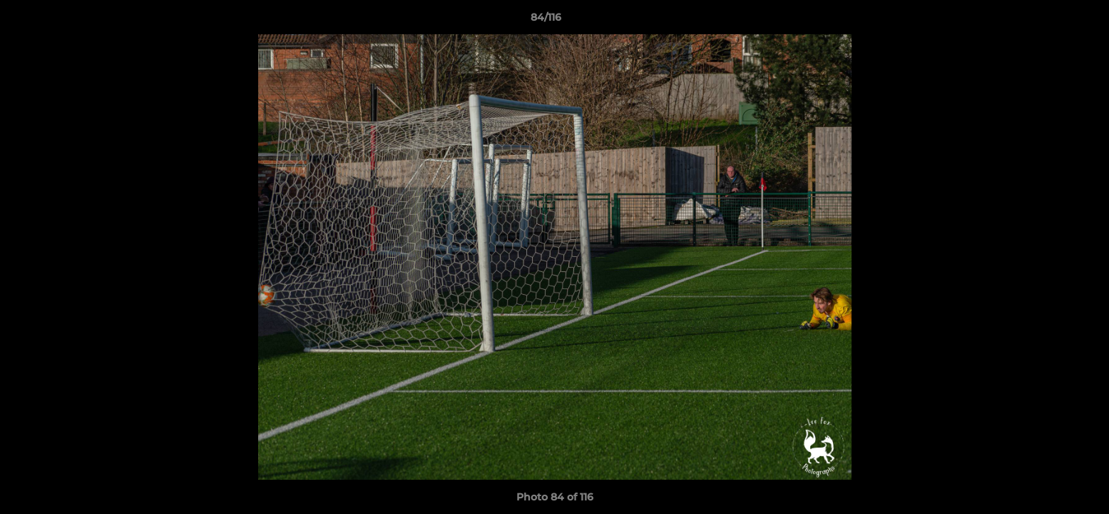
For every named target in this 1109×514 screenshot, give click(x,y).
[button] (1049, 20)
